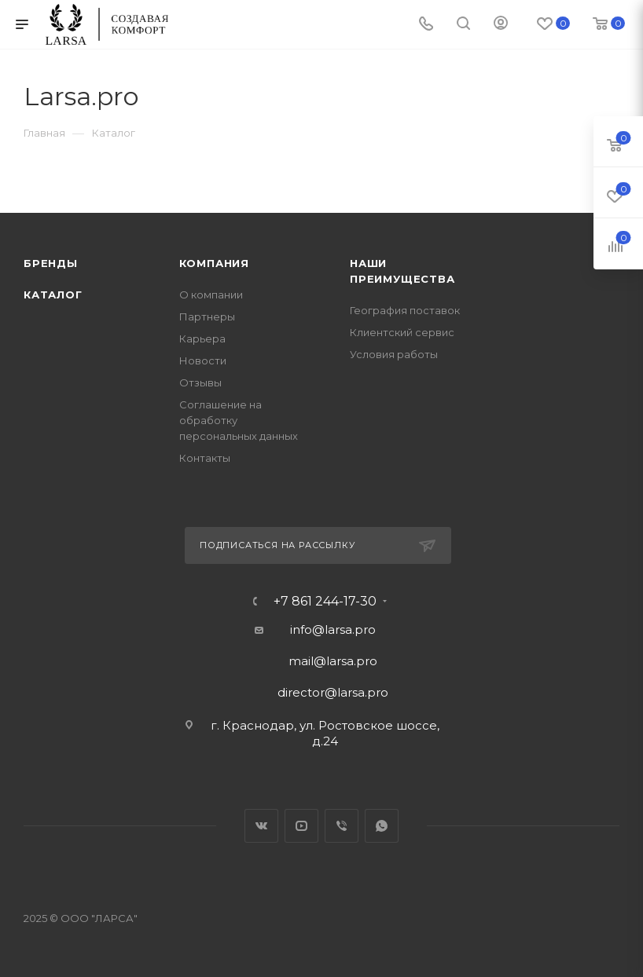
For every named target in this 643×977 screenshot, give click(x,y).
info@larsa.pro (333, 629)
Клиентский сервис (402, 332)
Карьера (202, 338)
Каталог (53, 294)
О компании (211, 294)
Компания (214, 263)
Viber (341, 826)
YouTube (301, 826)
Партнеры (207, 316)
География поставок (405, 310)
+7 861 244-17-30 (325, 601)
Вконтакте (261, 826)
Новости (202, 360)
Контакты (204, 458)
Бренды (51, 263)
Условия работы (394, 354)
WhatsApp (382, 826)
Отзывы (200, 382)
